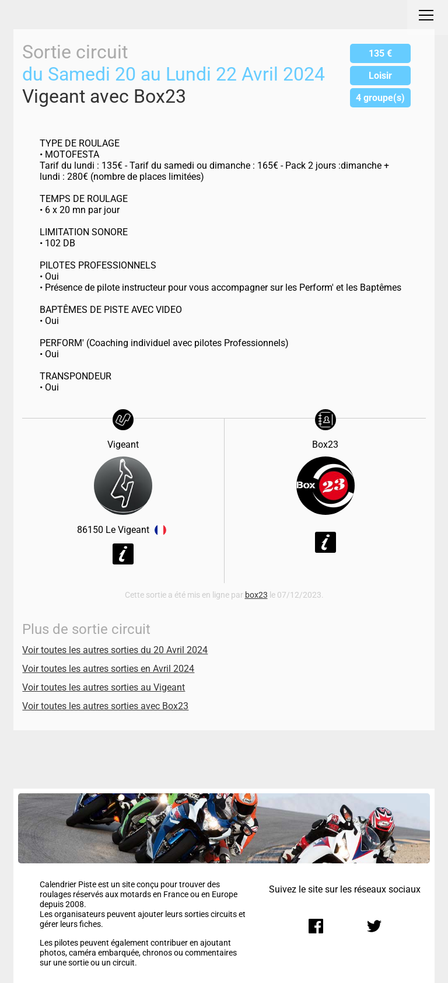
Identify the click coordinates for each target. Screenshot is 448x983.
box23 (256, 595)
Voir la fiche (123, 553)
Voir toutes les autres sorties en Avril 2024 (108, 668)
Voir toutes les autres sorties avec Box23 (105, 706)
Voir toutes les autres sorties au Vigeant (103, 687)
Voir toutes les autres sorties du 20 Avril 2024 (115, 650)
